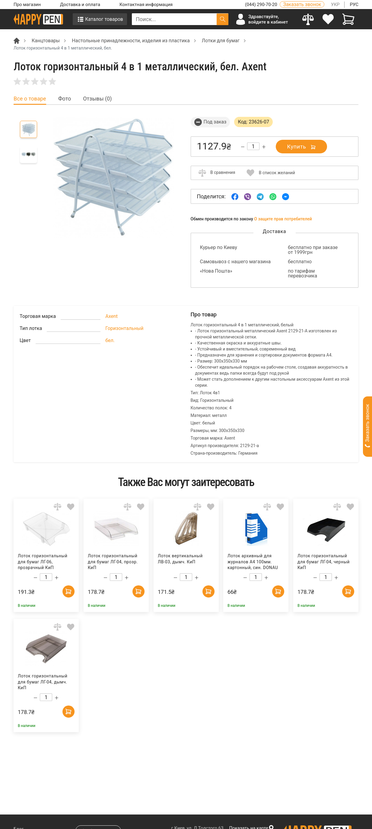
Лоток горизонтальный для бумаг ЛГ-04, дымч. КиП (42, 682)
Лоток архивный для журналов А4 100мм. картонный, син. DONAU (252, 561)
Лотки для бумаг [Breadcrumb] (221, 40)
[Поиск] (222, 19)
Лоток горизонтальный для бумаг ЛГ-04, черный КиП (323, 561)
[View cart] (348, 19)
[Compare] (308, 19)
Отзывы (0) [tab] (97, 99)
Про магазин (27, 4)
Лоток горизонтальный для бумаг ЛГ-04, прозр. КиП (113, 561)
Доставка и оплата (80, 4)
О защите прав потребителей (283, 218)
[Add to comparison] (57, 506)
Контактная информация (146, 4)
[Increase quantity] (263, 147)
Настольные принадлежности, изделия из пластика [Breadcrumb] (131, 40)
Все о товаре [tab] (30, 99)
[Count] (253, 146)
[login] (328, 19)
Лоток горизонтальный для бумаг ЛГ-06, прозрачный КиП (42, 561)
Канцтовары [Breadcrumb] (46, 40)
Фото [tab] (64, 99)
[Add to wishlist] (71, 506)
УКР (335, 4)
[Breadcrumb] (17, 40)
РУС (354, 4)
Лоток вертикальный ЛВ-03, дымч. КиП (179, 558)
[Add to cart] (68, 591)
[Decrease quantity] (242, 147)
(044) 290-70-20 (261, 4)
